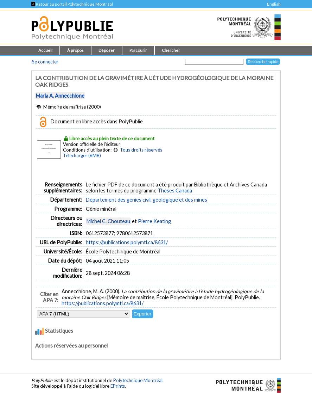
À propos (75, 50)
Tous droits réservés (141, 150)
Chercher (171, 50)
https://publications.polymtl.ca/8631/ (127, 242)
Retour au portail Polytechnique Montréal (72, 4)
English (274, 4)
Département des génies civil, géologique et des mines (146, 200)
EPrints (117, 386)
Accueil (45, 50)
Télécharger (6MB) (82, 155)
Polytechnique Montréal (138, 380)
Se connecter (45, 62)
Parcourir (138, 50)
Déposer (106, 50)
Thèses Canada (175, 191)
